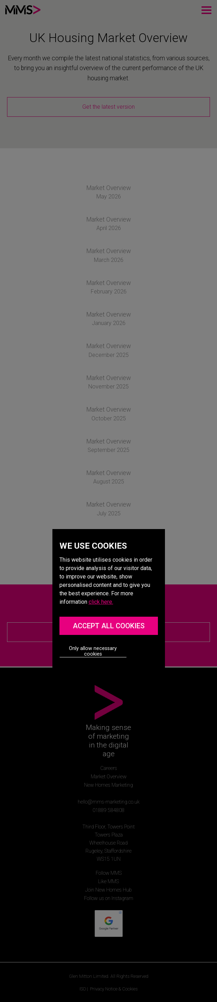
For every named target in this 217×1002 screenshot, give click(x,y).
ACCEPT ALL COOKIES (109, 626)
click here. (101, 601)
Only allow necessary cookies (93, 651)
